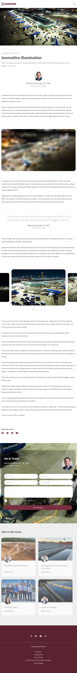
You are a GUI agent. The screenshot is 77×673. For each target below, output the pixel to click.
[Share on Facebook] (3, 433)
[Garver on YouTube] (40, 636)
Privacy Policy (38, 655)
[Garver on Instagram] (45, 636)
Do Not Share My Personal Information (38, 660)
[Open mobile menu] (74, 3)
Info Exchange (38, 663)
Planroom (38, 652)
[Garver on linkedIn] (36, 636)
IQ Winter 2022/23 (10, 53)
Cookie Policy (38, 657)
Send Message (38, 508)
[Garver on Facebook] (31, 636)
